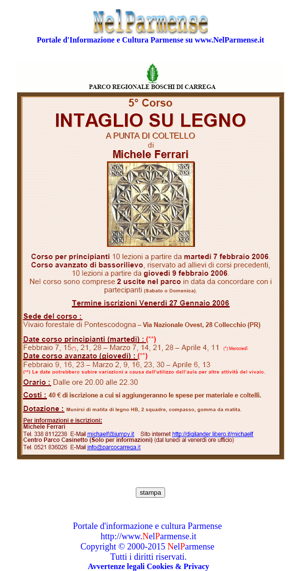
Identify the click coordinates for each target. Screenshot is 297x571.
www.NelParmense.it (229, 40)
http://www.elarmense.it (148, 536)
